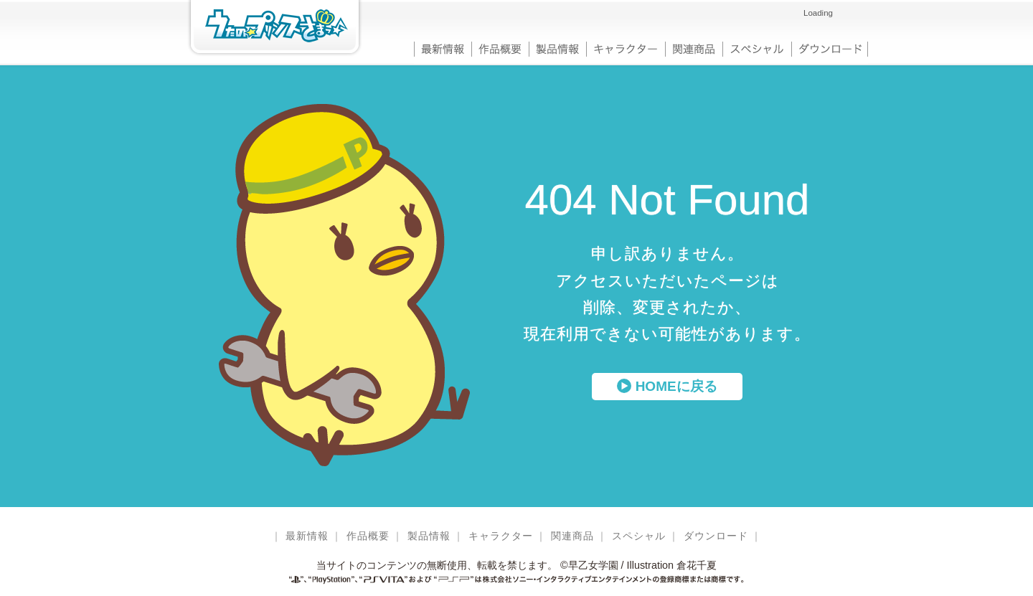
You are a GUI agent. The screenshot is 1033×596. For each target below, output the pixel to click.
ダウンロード (829, 48)
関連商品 (693, 48)
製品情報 (557, 48)
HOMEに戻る (667, 386)
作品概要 (500, 48)
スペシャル (756, 48)
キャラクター (625, 48)
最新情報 (442, 48)
